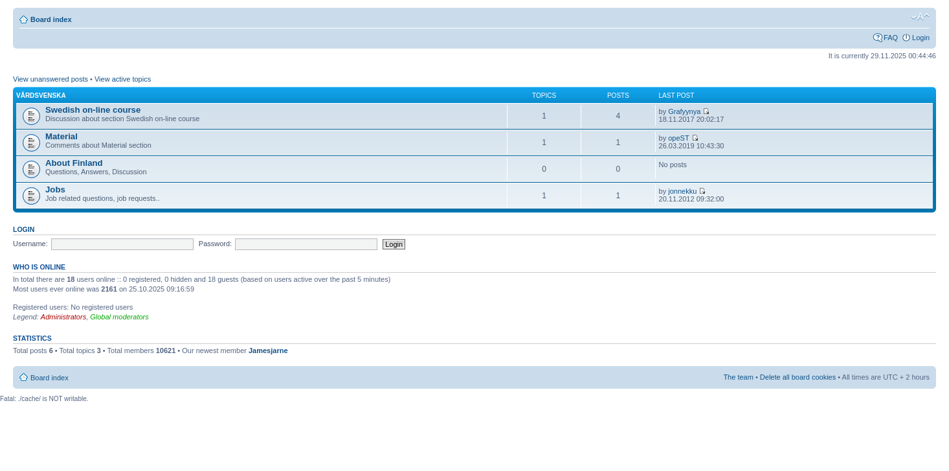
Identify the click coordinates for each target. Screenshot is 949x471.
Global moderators (119, 317)
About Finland (74, 163)
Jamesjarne (268, 350)
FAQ (891, 37)
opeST (678, 138)
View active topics (123, 79)
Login (921, 37)
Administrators (63, 317)
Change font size (920, 17)
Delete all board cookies (798, 377)
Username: (30, 243)
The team (738, 377)
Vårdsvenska (41, 95)
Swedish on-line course (92, 110)
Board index (51, 19)
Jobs (55, 189)
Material (61, 136)
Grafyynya (684, 111)
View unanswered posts (50, 79)
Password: (215, 243)
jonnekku (682, 191)
